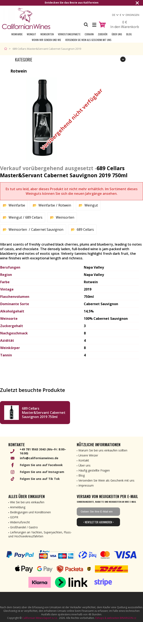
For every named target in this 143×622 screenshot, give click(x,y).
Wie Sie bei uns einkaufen (27, 502)
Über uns (117, 34)
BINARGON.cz (128, 618)
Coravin (89, 34)
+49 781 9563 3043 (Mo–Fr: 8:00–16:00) (43, 451)
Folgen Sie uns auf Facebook (41, 465)
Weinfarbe (17, 34)
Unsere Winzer (88, 455)
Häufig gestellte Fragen (94, 470)
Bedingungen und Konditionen (30, 512)
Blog (129, 34)
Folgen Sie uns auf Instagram (42, 472)
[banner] (26, 18)
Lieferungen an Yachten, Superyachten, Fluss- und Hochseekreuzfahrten (40, 534)
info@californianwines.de (39, 458)
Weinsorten (47, 34)
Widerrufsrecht (20, 522)
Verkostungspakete (69, 34)
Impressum (86, 485)
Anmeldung (17, 507)
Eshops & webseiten (107, 618)
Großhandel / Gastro (24, 527)
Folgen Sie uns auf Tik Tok (40, 479)
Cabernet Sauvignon (47, 229)
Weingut (31, 34)
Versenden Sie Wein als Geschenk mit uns (88, 40)
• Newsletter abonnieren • (98, 522)
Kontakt (83, 460)
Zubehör (102, 34)
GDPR (14, 517)
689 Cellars (33, 217)
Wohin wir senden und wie (46, 40)
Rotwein (64, 205)
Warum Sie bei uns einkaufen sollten (102, 450)
